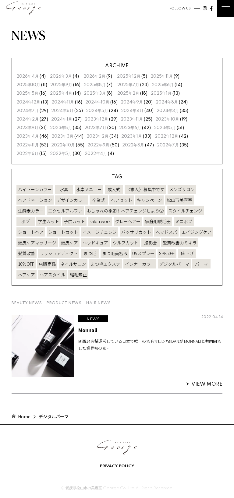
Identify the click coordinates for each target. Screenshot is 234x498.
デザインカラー (72, 200)
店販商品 (47, 264)
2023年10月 (167, 119)
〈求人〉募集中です (145, 189)
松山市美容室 (179, 200)
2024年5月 (97, 111)
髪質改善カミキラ (180, 243)
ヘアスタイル (52, 275)
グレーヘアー (127, 221)
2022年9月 (98, 145)
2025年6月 (163, 85)
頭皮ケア (69, 243)
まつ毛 (89, 253)
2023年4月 (27, 136)
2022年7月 (168, 145)
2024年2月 (27, 119)
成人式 (114, 189)
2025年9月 (61, 85)
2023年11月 (132, 119)
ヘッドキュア (95, 243)
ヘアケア (26, 275)
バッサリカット (136, 232)
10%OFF (26, 264)
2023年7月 (95, 128)
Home (24, 416)
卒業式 (98, 200)
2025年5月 (27, 93)
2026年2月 (94, 76)
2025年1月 (161, 93)
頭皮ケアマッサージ (37, 243)
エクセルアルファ (65, 211)
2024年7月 (27, 111)
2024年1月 (61, 119)
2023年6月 (130, 128)
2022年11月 (27, 145)
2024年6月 (62, 111)
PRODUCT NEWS (63, 303)
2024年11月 (62, 102)
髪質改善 (26, 253)
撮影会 (150, 243)
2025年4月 (61, 93)
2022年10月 (63, 145)
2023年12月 (96, 119)
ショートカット (63, 232)
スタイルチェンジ (185, 211)
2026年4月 (27, 76)
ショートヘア (31, 232)
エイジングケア (196, 232)
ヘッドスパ (166, 232)
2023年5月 (165, 128)
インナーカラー (140, 264)
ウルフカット (125, 243)
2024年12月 (28, 102)
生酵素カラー (31, 211)
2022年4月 (96, 154)
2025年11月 (162, 76)
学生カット (48, 221)
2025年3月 (95, 93)
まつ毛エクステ (105, 264)
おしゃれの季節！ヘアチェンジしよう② (125, 211)
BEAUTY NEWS (27, 303)
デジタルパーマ (174, 264)
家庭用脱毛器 (158, 221)
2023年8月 (61, 128)
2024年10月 (97, 102)
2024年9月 (132, 102)
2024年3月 (168, 111)
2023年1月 (131, 136)
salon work (100, 221)
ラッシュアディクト (59, 253)
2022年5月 (61, 154)
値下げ (187, 253)
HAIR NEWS (98, 303)
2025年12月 (128, 76)
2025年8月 (95, 85)
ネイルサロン (73, 264)
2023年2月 (97, 136)
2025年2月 (128, 93)
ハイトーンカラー (35, 189)
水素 (64, 189)
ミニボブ (183, 221)
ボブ (25, 221)
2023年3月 (62, 136)
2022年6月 (27, 154)
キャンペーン (149, 200)
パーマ (201, 264)
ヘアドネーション (35, 200)
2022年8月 (133, 145)
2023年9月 (27, 128)
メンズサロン (182, 189)
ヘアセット (121, 200)
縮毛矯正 (78, 275)
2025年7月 (128, 85)
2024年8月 (167, 102)
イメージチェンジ (100, 232)
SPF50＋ (167, 253)
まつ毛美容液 (115, 253)
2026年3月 (61, 76)
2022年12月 (166, 136)
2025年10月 (28, 85)
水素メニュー (89, 189)
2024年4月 (132, 111)
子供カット (74, 221)
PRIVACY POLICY (117, 466)
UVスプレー (143, 253)
